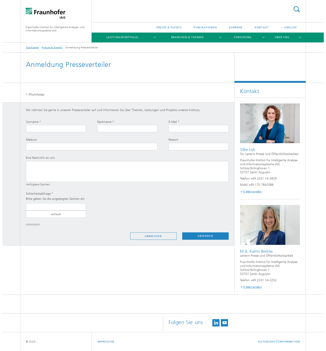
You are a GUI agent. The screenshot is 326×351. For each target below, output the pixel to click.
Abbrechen (153, 236)
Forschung (243, 37)
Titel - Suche (296, 9)
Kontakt (262, 27)
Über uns (282, 37)
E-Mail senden (252, 191)
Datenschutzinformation (279, 341)
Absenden (205, 235)
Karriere (236, 27)
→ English (289, 27)
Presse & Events (169, 27)
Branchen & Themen (187, 37)
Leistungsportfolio (122, 37)
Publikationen (205, 27)
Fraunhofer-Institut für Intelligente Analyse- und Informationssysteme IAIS (55, 29)
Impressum (105, 341)
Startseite (32, 47)
